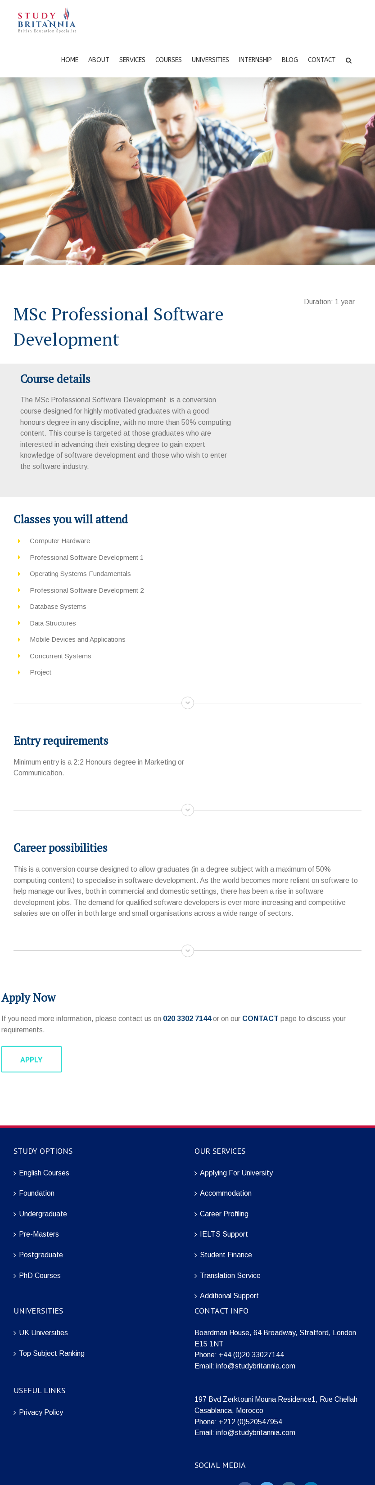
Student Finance (226, 1255)
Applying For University (236, 1173)
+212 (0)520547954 (250, 1422)
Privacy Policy (41, 1412)
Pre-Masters (39, 1234)
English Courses (44, 1173)
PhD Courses (40, 1275)
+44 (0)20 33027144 (251, 1355)
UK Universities (43, 1332)
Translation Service (230, 1275)
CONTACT (260, 1018)
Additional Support (229, 1296)
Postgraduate (41, 1255)
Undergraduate (43, 1214)
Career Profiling (224, 1214)
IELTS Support (224, 1234)
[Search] (349, 59)
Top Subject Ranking (52, 1353)
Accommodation (226, 1193)
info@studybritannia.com (255, 1366)
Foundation (36, 1193)
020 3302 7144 (187, 1018)
